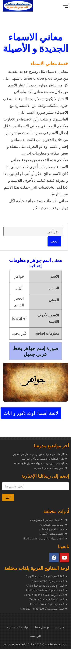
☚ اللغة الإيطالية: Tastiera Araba (48, 600)
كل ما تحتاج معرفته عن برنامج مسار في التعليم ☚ (40, 454)
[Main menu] (65, 6)
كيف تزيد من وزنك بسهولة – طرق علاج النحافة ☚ (40, 463)
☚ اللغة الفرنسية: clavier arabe (49, 581)
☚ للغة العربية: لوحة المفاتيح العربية (46, 576)
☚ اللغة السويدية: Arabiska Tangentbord (43, 609)
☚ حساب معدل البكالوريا (53, 525)
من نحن (59, 627)
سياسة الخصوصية (18, 627)
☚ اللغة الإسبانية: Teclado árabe (48, 604)
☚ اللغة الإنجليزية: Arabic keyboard (46, 586)
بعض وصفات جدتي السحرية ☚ (50, 468)
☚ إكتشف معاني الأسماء (53, 534)
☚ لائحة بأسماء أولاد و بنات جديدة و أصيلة (45, 538)
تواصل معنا (42, 627)
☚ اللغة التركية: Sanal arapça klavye (45, 595)
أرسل (8, 497)
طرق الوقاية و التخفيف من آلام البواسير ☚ (44, 459)
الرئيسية (35, 636)
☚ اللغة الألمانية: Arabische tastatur (46, 590)
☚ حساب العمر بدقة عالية (53, 529)
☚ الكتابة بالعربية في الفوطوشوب (48, 520)
